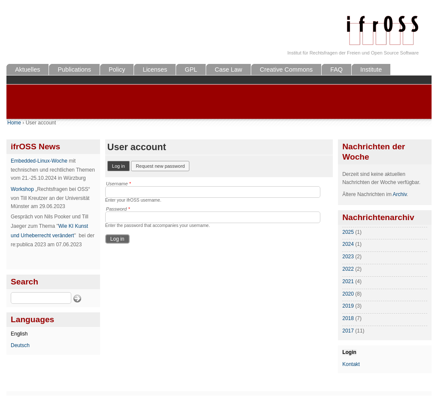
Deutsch (20, 345)
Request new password (160, 166)
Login (349, 352)
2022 (348, 269)
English (19, 334)
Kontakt (351, 364)
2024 (348, 244)
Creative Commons (286, 69)
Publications (74, 69)
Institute (371, 69)
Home (14, 123)
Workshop (22, 189)
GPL (191, 69)
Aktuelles (27, 69)
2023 (348, 257)
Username (118, 183)
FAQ (336, 69)
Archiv (400, 194)
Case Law (228, 69)
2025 (348, 232)
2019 (348, 306)
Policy (117, 69)
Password (118, 209)
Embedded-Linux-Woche (39, 161)
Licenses (155, 69)
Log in (121, 165)
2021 (348, 281)
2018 (348, 318)
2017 (348, 331)
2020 (348, 294)
